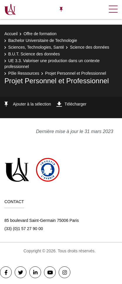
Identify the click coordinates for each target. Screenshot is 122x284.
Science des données (89, 47)
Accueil (11, 33)
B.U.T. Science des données (34, 54)
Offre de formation (40, 33)
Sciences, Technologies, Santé (36, 47)
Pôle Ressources (23, 73)
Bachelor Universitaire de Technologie (42, 40)
